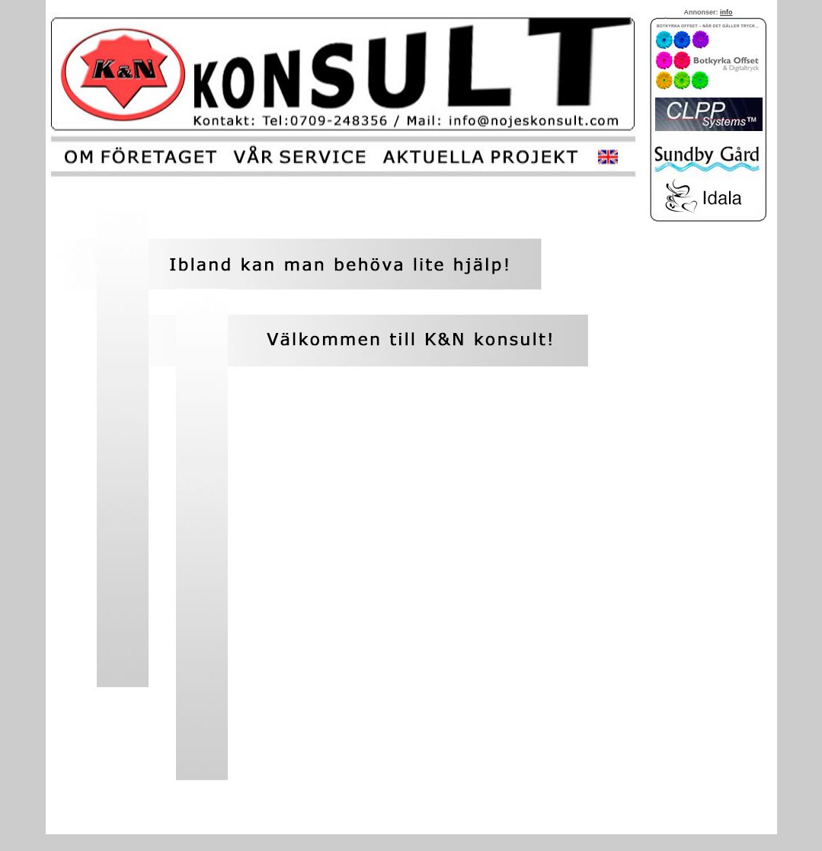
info (726, 12)
